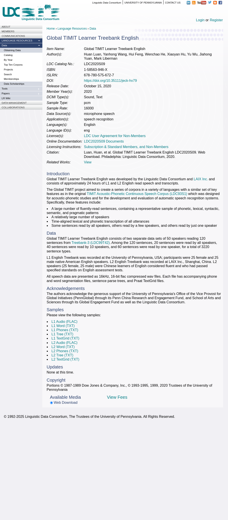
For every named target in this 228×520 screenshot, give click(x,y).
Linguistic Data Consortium (106, 2)
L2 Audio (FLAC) (64, 343)
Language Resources (72, 28)
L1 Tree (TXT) (63, 334)
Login (200, 20)
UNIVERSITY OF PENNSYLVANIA (143, 2)
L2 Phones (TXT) (65, 351)
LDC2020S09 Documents (104, 141)
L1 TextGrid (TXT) (65, 338)
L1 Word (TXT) (63, 326)
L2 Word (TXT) (63, 347)
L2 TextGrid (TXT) (65, 359)
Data (93, 28)
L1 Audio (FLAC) (64, 321)
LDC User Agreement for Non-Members (115, 136)
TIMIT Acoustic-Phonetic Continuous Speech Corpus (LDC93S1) (137, 194)
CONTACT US (173, 2)
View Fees (117, 397)
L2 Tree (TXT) (63, 355)
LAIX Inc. (201, 179)
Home (51, 28)
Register (216, 20)
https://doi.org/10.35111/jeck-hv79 (110, 80)
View (88, 162)
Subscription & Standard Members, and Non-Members (126, 147)
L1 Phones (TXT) (65, 330)
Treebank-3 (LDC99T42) (91, 243)
